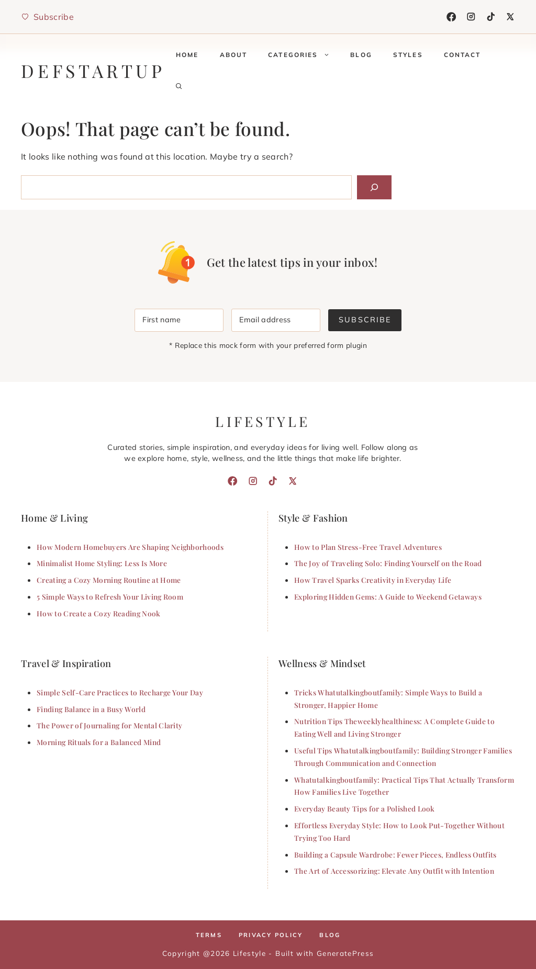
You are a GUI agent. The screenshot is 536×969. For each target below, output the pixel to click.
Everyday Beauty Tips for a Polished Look (364, 808)
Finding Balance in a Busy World (91, 709)
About (234, 55)
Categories (304, 55)
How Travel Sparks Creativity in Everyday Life (372, 579)
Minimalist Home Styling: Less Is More (102, 563)
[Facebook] (451, 16)
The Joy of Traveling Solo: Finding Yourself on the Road (388, 563)
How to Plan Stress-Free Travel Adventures (368, 546)
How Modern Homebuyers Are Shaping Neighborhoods (130, 546)
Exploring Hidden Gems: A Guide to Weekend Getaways (388, 596)
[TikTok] (491, 16)
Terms (209, 935)
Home (187, 55)
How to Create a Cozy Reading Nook (99, 613)
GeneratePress (345, 953)
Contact (462, 55)
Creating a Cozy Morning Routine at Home (109, 579)
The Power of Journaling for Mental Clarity (109, 725)
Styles (408, 55)
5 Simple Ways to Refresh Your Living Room (110, 596)
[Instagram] (471, 16)
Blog (361, 55)
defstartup (93, 71)
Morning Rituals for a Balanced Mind (99, 742)
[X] (510, 16)
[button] (179, 86)
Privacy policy (271, 935)
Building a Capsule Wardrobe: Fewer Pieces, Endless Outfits (395, 854)
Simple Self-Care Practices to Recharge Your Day (120, 692)
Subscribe (364, 319)
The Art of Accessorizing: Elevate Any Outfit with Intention (394, 870)
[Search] (374, 187)
